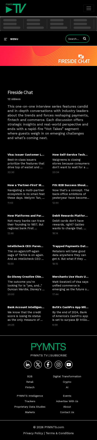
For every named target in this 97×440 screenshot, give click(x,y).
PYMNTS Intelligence (30, 395)
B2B (29, 376)
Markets (30, 412)
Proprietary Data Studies (29, 406)
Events (67, 395)
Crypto (67, 381)
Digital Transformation (67, 376)
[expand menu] (11, 39)
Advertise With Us (67, 401)
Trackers (30, 401)
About (67, 406)
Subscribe (58, 355)
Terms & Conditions (60, 433)
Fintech (30, 387)
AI (67, 387)
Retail (29, 381)
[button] (84, 38)
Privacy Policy (33, 433)
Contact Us (67, 412)
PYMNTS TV (39, 355)
